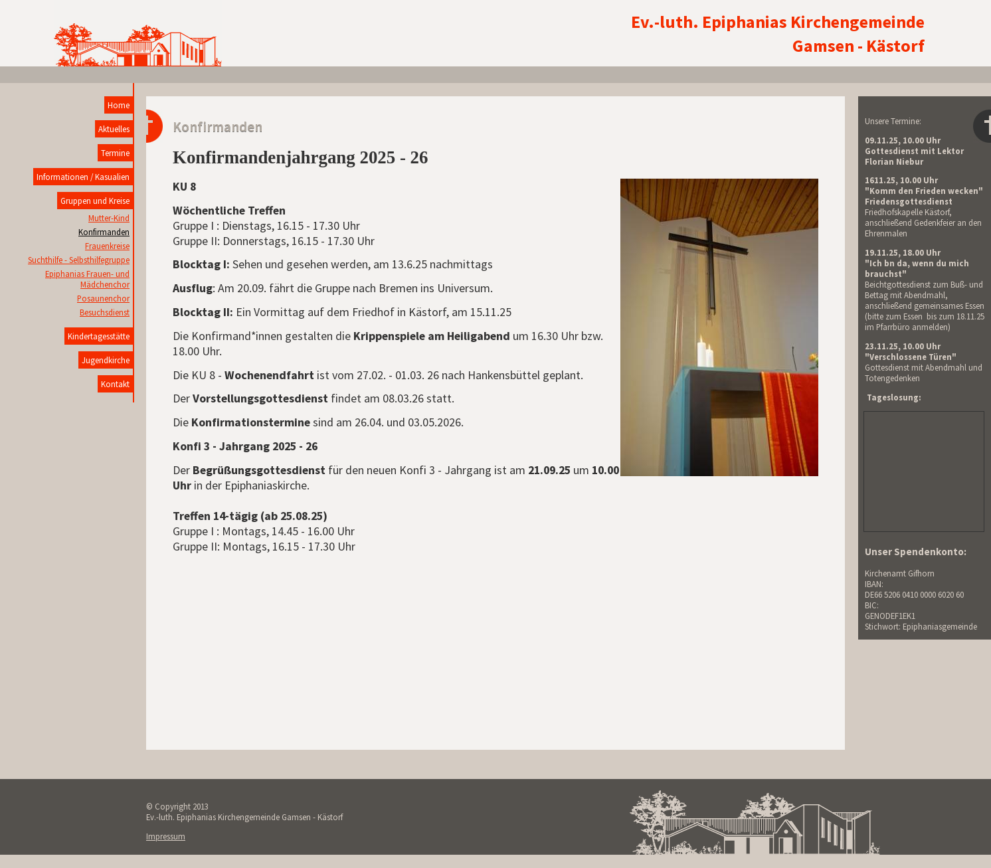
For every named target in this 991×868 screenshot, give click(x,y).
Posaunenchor (103, 298)
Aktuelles (114, 129)
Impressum (165, 836)
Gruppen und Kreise (95, 200)
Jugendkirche (106, 360)
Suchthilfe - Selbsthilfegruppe (79, 259)
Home (119, 105)
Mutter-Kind (109, 218)
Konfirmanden (104, 231)
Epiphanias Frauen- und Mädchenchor (87, 279)
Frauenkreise (107, 245)
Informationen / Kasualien (83, 176)
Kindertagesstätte (99, 336)
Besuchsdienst (105, 312)
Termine (115, 152)
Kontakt (115, 384)
